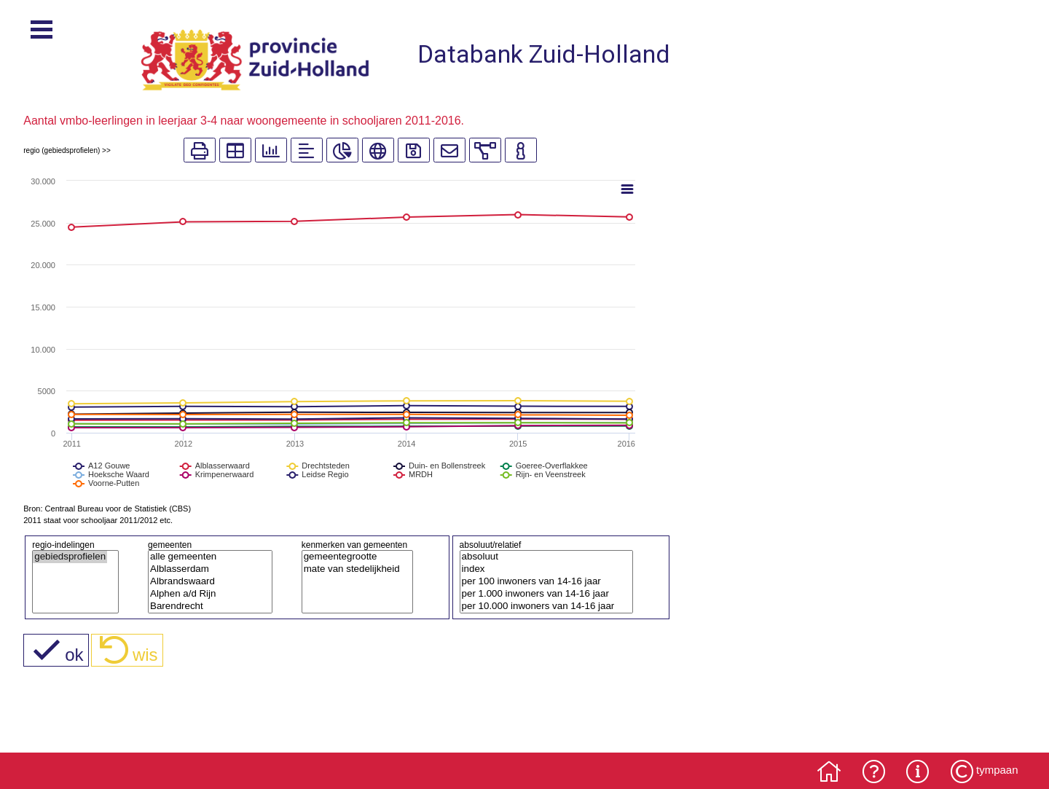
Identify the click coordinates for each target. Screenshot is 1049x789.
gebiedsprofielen (70, 557)
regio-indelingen (63, 545)
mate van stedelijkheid (351, 569)
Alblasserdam (205, 569)
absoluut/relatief (491, 545)
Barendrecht (205, 606)
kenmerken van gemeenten (354, 545)
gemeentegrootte (351, 557)
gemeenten (170, 545)
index (540, 569)
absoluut (540, 557)
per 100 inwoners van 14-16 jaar (540, 582)
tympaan (997, 770)
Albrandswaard (205, 582)
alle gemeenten (205, 557)
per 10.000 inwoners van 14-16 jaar (540, 606)
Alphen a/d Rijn (205, 594)
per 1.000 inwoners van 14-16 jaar (540, 594)
